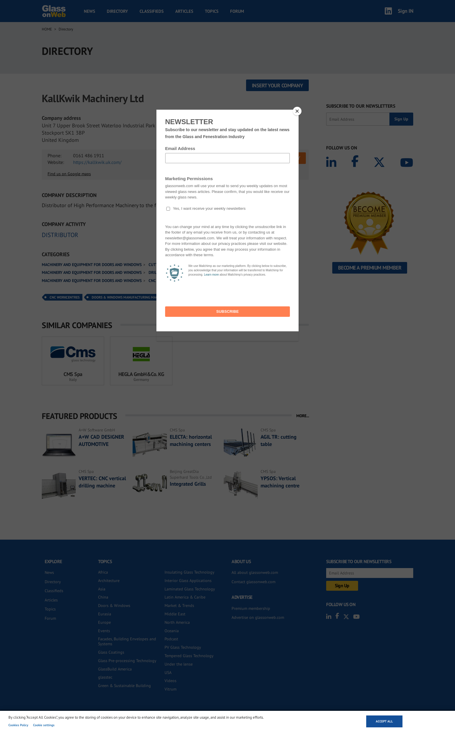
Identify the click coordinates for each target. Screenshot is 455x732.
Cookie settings (44, 725)
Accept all (384, 721)
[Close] (297, 111)
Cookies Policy (18, 725)
